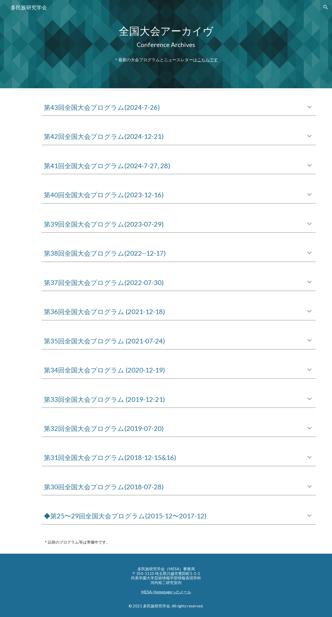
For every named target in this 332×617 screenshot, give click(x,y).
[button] (326, 7)
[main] (166, 44)
